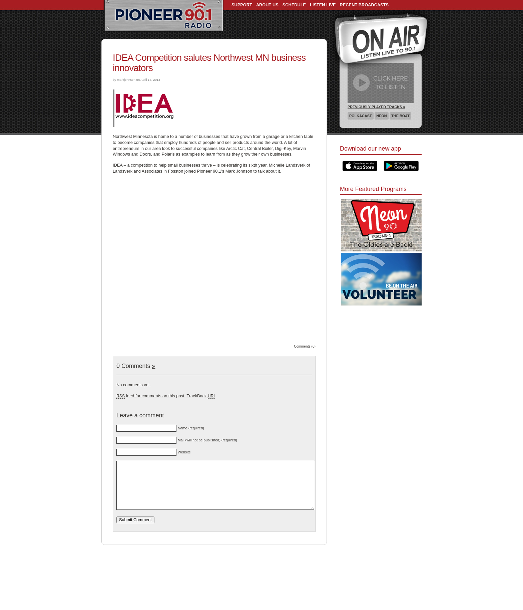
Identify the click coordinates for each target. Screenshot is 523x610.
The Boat (400, 116)
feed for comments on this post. (150, 395)
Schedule (294, 4)
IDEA (117, 165)
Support (241, 4)
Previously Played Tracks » (376, 107)
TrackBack (200, 395)
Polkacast (360, 116)
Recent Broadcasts (364, 4)
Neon (381, 116)
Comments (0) (305, 346)
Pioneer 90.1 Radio (163, 16)
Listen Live (323, 4)
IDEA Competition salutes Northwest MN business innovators (209, 62)
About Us (267, 4)
